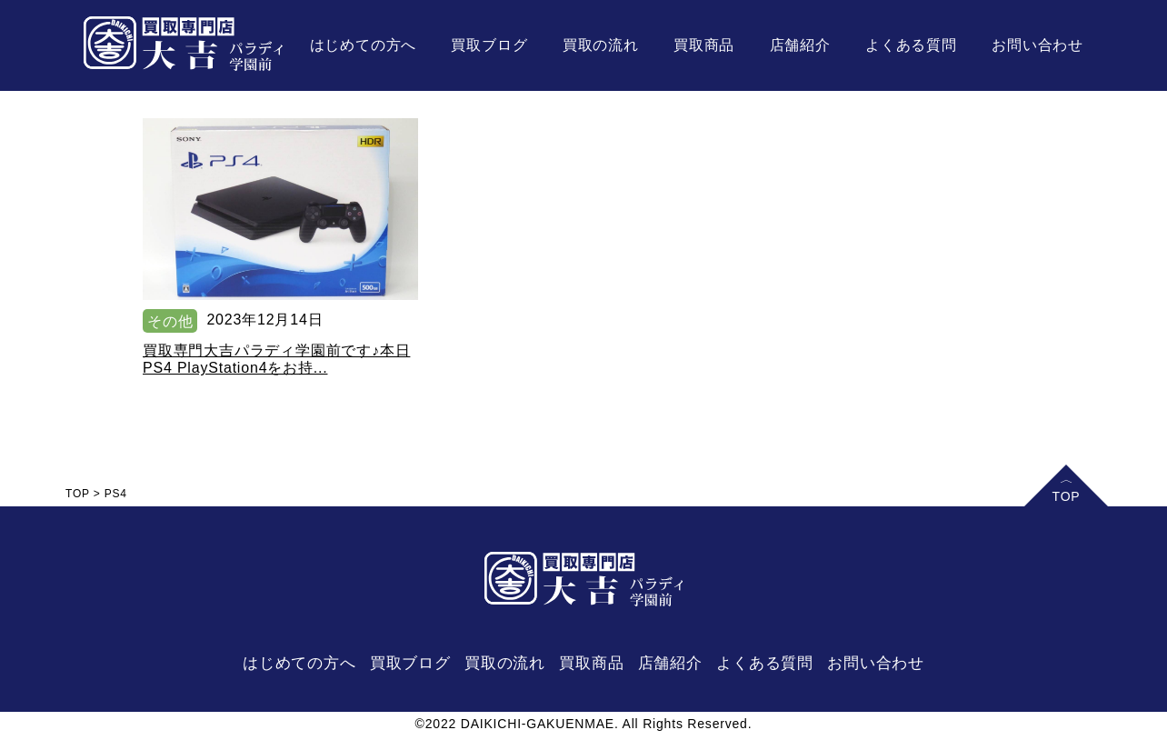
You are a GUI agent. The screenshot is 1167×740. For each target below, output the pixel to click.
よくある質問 (911, 45)
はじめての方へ (363, 45)
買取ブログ (489, 45)
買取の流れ (601, 45)
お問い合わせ (1037, 45)
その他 (170, 321)
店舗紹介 (800, 45)
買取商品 (703, 45)
